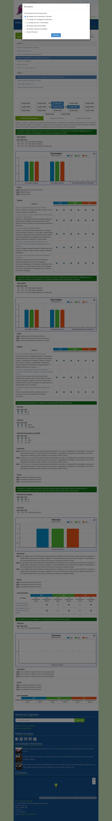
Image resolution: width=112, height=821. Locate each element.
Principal (77, 2)
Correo (86, 2)
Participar (56, 35)
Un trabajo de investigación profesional (39, 19)
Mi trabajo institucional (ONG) (36, 26)
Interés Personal (32, 32)
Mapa (94, 2)
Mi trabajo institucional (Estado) (37, 29)
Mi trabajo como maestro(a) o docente (39, 16)
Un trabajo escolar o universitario (37, 22)
